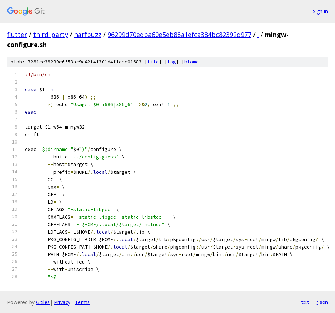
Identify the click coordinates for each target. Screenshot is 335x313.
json (322, 302)
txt (305, 302)
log (171, 62)
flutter (17, 34)
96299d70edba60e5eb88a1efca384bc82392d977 (179, 34)
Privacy (62, 302)
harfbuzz (87, 34)
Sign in (320, 11)
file (153, 62)
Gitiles (43, 302)
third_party (50, 34)
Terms (82, 302)
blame (191, 62)
